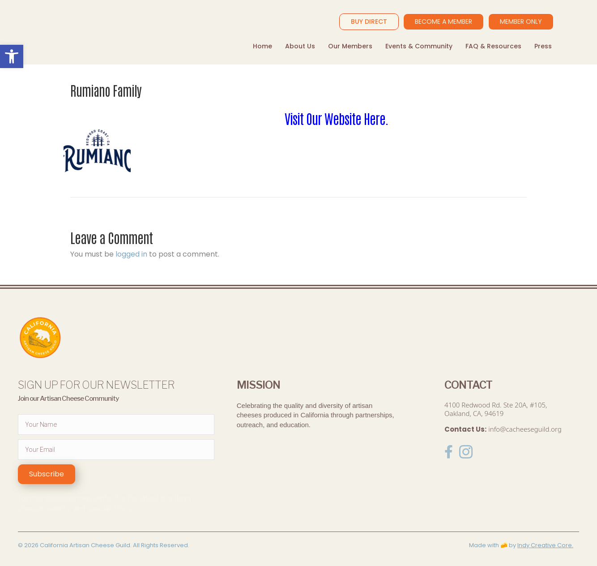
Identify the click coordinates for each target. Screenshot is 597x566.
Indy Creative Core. (545, 545)
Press (543, 46)
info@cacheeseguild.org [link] (524, 428)
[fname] (116, 424)
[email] (116, 449)
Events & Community (418, 46)
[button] (46, 474)
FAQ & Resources (493, 46)
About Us (300, 46)
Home (262, 46)
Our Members (350, 46)
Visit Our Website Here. (338, 118)
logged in (131, 254)
